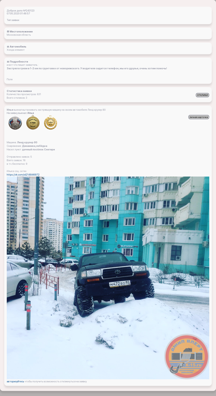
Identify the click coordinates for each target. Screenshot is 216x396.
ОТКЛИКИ (202, 95)
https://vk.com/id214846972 (23, 174)
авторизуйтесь (16, 381)
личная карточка (199, 117)
